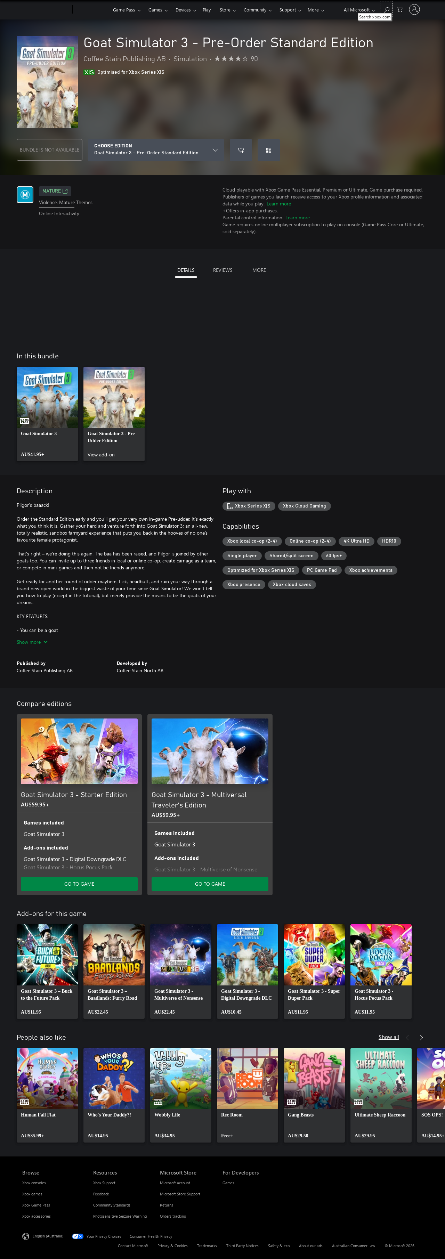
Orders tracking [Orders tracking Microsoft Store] (173, 1216)
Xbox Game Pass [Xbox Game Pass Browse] (36, 1205)
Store (225, 10)
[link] (47, 414)
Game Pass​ (124, 10)
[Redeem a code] (269, 150)
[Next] (421, 1037)
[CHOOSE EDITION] (156, 150)
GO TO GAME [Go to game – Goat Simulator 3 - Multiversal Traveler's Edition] (210, 883)
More (313, 10)
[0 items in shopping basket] (400, 9)
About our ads (311, 1245)
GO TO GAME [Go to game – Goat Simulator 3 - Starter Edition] (79, 883)
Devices (183, 10)
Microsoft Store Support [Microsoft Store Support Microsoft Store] (180, 1194)
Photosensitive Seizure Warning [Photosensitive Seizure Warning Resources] (120, 1216)
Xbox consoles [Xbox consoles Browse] (34, 1182)
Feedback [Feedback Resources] (101, 1194)
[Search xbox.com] (386, 9)
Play (207, 10)
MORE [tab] (259, 270)
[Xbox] (92, 9)
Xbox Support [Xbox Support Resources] (104, 1182)
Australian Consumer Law (353, 1245)
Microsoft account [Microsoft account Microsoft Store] (175, 1182)
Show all (389, 1036)
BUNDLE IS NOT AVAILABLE (49, 149)
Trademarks (207, 1245)
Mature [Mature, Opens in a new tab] (55, 191)
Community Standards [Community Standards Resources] (111, 1205)
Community (255, 10)
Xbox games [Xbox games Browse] (32, 1194)
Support (288, 10)
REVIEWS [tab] (222, 270)
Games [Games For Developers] (228, 1182)
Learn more (279, 203)
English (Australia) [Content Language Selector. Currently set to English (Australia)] (48, 1236)
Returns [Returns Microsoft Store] (166, 1205)
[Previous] (407, 1037)
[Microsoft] (46, 9)
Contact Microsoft (133, 1245)
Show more (32, 642)
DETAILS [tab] (185, 270)
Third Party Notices (242, 1245)
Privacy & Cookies (172, 1245)
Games (155, 10)
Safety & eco (279, 1245)
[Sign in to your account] (414, 9)
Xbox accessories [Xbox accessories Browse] (36, 1216)
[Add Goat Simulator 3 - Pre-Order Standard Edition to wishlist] (241, 150)
